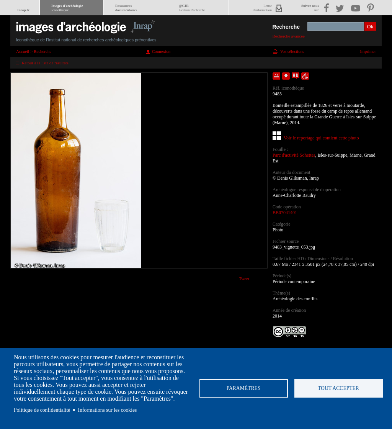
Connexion (161, 51)
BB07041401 (285, 212)
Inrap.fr (23, 10)
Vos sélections (292, 51)
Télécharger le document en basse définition (286, 76)
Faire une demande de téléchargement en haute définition (295, 76)
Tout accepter (338, 388)
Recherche (286, 27)
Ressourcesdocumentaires (126, 8)
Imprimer (368, 51)
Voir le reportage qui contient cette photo (321, 138)
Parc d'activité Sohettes (294, 155)
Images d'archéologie (67, 8)
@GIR (192, 8)
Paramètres (244, 388)
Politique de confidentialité (42, 410)
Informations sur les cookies (107, 410)
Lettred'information (262, 8)
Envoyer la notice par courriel (305, 76)
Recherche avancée (288, 36)
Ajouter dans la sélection (276, 76)
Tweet (244, 278)
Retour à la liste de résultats (45, 63)
